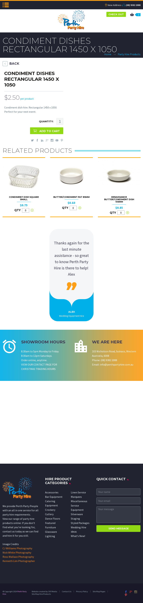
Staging (75, 518)
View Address (114, 5)
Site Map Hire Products (41, 594)
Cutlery (49, 514)
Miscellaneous (79, 501)
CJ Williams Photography (17, 548)
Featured (50, 523)
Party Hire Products (129, 54)
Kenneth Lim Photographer (19, 561)
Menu (6, 5)
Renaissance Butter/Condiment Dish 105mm (119, 199)
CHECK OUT (116, 14)
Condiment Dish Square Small (24, 198)
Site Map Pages (99, 591)
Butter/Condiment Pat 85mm (71, 197)
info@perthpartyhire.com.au (116, 364)
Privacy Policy (82, 591)
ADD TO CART (49, 131)
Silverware (77, 514)
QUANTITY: (46, 121)
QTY (17, 210)
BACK (14, 64)
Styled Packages (80, 523)
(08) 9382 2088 (133, 5)
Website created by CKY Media (44, 591)
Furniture (50, 527)
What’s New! (78, 536)
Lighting (50, 536)
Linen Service (78, 492)
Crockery (50, 509)
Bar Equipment (54, 496)
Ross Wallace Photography (18, 556)
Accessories (51, 492)
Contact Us (66, 591)
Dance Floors (52, 518)
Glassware (51, 531)
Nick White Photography (17, 552)
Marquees (76, 496)
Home (107, 54)
